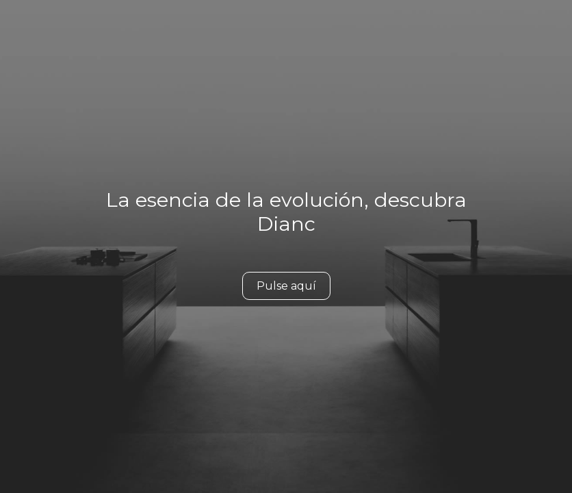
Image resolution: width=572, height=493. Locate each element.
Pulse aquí (286, 285)
